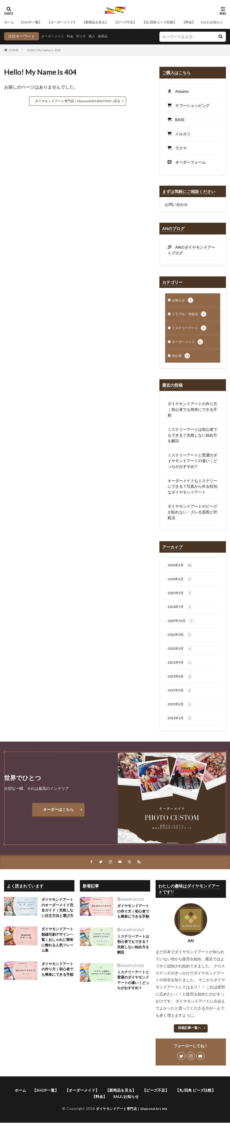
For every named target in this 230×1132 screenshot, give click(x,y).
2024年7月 (181, 612)
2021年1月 (181, 727)
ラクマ (179, 148)
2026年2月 (181, 583)
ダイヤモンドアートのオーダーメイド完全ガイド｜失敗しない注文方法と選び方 (56, 921)
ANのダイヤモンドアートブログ (191, 250)
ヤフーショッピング (190, 105)
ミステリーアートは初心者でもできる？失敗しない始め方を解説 (192, 438)
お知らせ (183, 300)
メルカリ (180, 133)
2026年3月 (181, 568)
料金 (74, 36)
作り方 (86, 36)
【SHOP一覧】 (34, 22)
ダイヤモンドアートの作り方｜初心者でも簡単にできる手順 (192, 412)
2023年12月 (182, 626)
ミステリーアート (191, 329)
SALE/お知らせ (126, 1106)
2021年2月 (181, 713)
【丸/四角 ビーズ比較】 (181, 22)
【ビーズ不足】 (141, 22)
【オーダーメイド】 (70, 22)
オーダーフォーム (188, 162)
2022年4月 (181, 640)
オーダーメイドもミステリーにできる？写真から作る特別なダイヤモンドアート (192, 489)
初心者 (182, 358)
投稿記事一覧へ (189, 1037)
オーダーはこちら (58, 818)
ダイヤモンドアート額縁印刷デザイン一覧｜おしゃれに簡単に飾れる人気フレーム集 (56, 958)
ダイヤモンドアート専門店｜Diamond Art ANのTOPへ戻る (77, 101)
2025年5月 (181, 597)
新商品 (111, 36)
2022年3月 (181, 655)
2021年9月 (181, 669)
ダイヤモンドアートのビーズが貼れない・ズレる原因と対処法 (192, 515)
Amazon (180, 91)
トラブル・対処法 (191, 315)
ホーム (10, 22)
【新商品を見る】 (107, 22)
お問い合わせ (176, 204)
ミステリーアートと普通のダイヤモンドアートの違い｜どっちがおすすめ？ (192, 463)
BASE (178, 119)
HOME (14, 50)
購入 (99, 36)
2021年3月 (181, 698)
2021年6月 (181, 684)
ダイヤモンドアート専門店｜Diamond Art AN (131, 1118)
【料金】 (214, 22)
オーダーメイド (54, 36)
